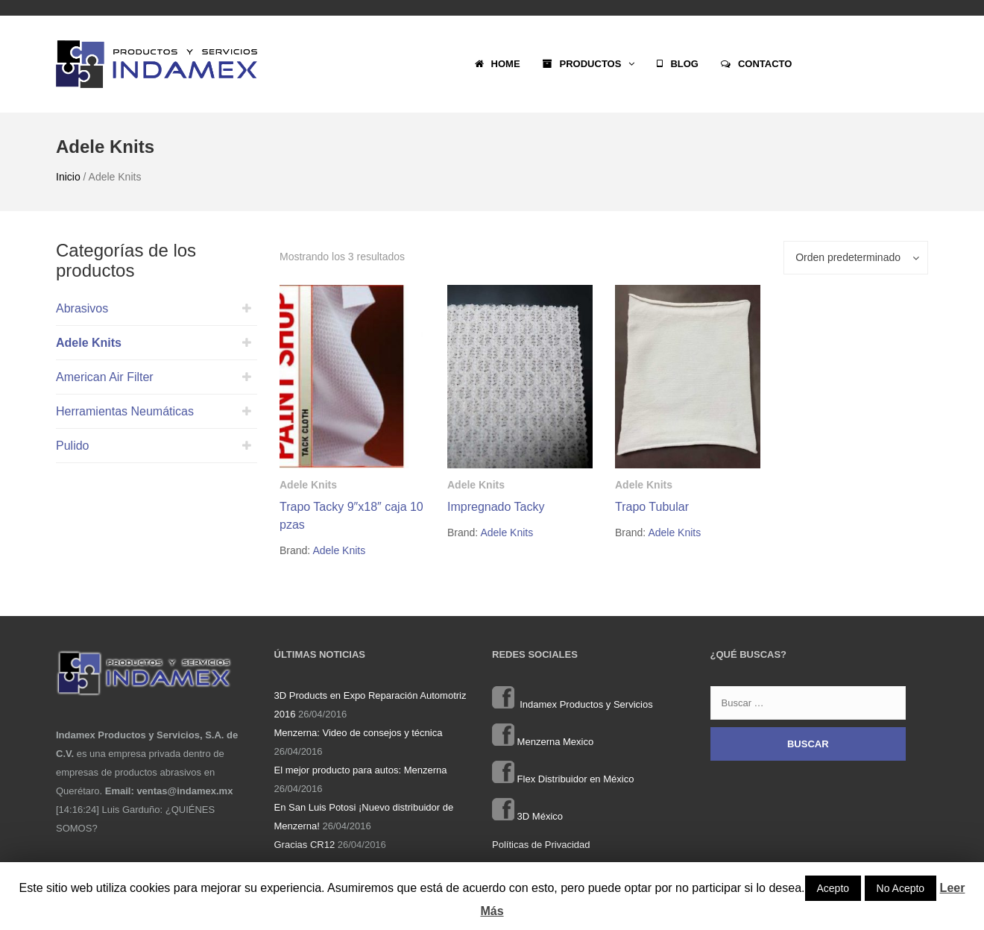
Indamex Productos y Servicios (572, 704)
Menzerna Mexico (542, 741)
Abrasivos (82, 308)
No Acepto (901, 888)
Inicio (68, 177)
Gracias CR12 (304, 844)
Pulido (72, 445)
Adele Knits (89, 342)
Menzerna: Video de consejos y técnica (358, 732)
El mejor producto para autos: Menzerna (360, 770)
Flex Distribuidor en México (563, 779)
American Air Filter (105, 377)
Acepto (833, 888)
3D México (527, 816)
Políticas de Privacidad (541, 844)
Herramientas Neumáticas (125, 411)
